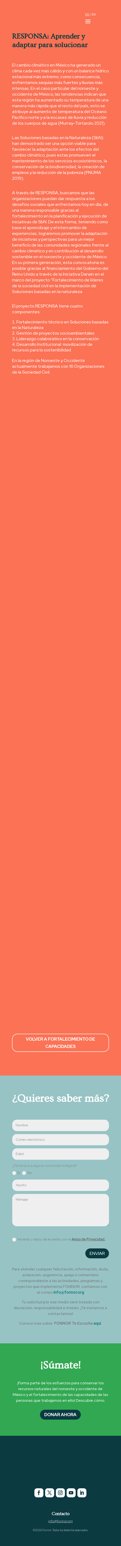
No (27, 1173)
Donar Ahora (60, 1414)
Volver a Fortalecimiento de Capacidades (60, 1042)
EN (94, 14)
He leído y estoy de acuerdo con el (58, 1239)
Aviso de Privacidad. (88, 1239)
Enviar (97, 1253)
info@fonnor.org (69, 1292)
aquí (97, 1323)
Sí (16, 1173)
